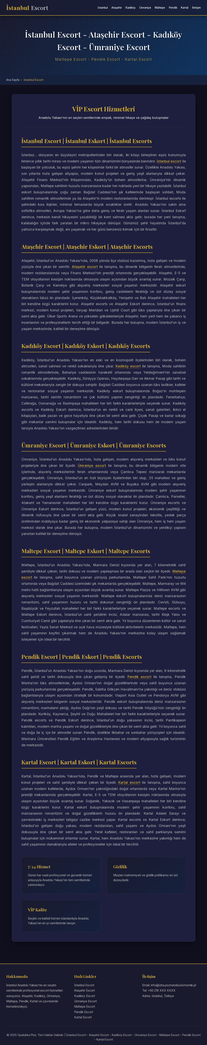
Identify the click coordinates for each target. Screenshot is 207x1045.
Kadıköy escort (128, 366)
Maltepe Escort (84, 1006)
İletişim (196, 7)
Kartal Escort (83, 1017)
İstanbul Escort (84, 985)
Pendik (173, 7)
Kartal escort (129, 782)
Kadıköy (131, 7)
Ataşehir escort (85, 267)
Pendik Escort (83, 1012)
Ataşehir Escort (84, 990)
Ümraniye (145, 7)
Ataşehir (116, 7)
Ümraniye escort (92, 465)
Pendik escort (139, 677)
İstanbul (27, 7)
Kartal (184, 7)
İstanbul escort (173, 161)
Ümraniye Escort (85, 1001)
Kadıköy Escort (84, 996)
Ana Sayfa (12, 79)
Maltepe (160, 7)
